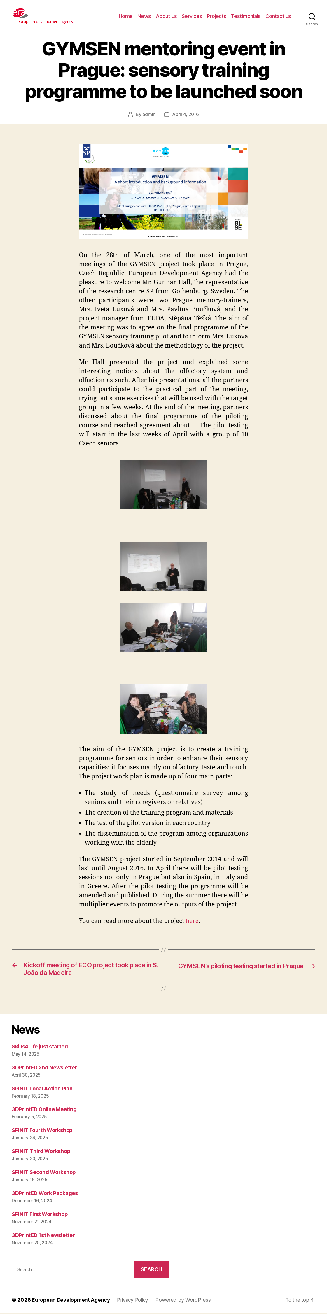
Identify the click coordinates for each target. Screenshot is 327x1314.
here (192, 921)
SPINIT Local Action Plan (42, 1090)
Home (126, 16)
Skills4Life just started (40, 1048)
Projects (216, 16)
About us (166, 16)
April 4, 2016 (186, 114)
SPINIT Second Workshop (44, 1174)
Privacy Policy (136, 1301)
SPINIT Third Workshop (41, 1153)
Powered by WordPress (187, 1301)
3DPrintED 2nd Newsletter (44, 1069)
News (144, 16)
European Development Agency (72, 1301)
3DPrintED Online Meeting (44, 1111)
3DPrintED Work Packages (45, 1195)
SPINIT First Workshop (40, 1216)
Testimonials (246, 16)
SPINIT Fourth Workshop (42, 1132)
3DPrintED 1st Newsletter (43, 1237)
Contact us (278, 16)
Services (192, 16)
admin (148, 114)
